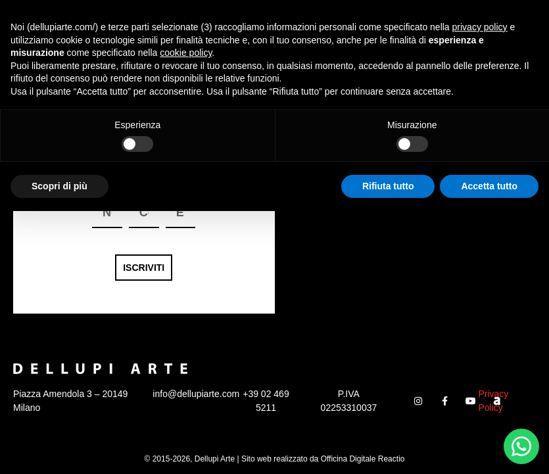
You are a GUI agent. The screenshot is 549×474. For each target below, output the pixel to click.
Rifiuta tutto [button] (388, 448)
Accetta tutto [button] (489, 448)
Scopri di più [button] (59, 448)
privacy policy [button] (480, 290)
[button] (517, 20)
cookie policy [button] (186, 315)
